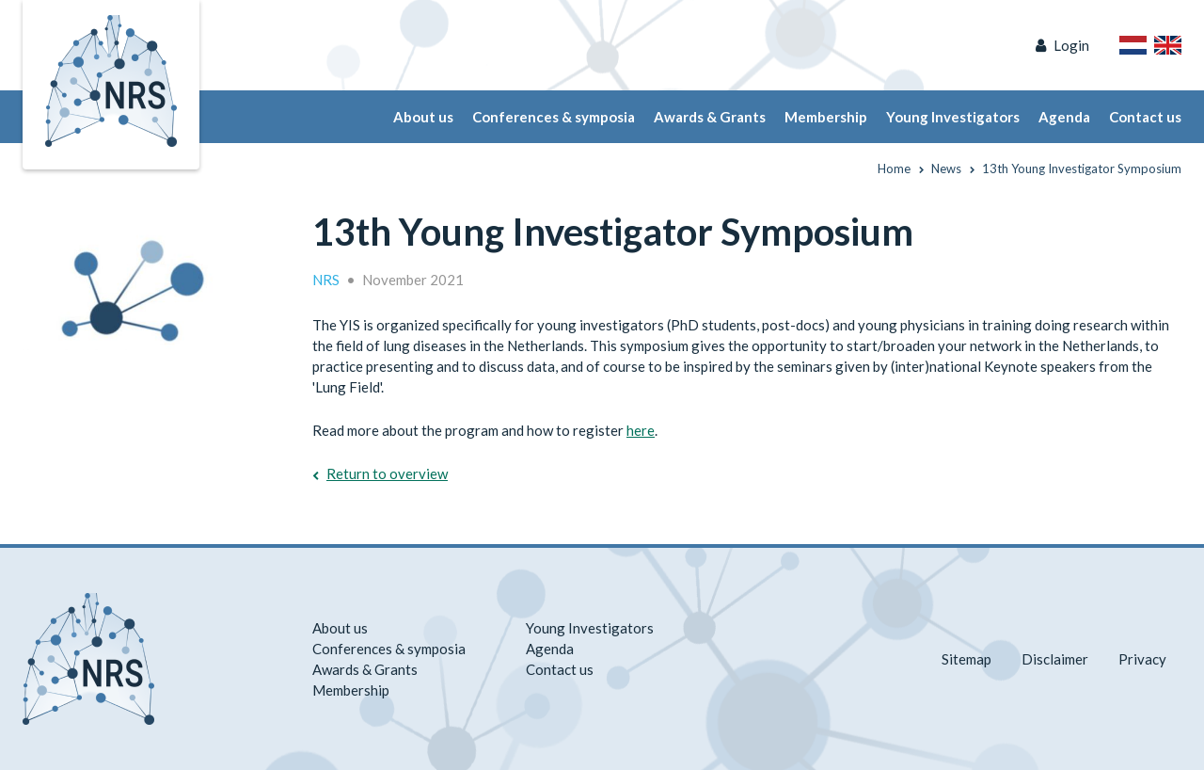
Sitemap (966, 658)
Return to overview (387, 473)
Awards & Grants (710, 116)
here (640, 430)
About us (423, 116)
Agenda (1064, 116)
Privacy (1142, 658)
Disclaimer (1055, 658)
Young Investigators (953, 116)
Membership (825, 116)
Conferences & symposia (553, 116)
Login (1071, 45)
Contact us (1145, 116)
